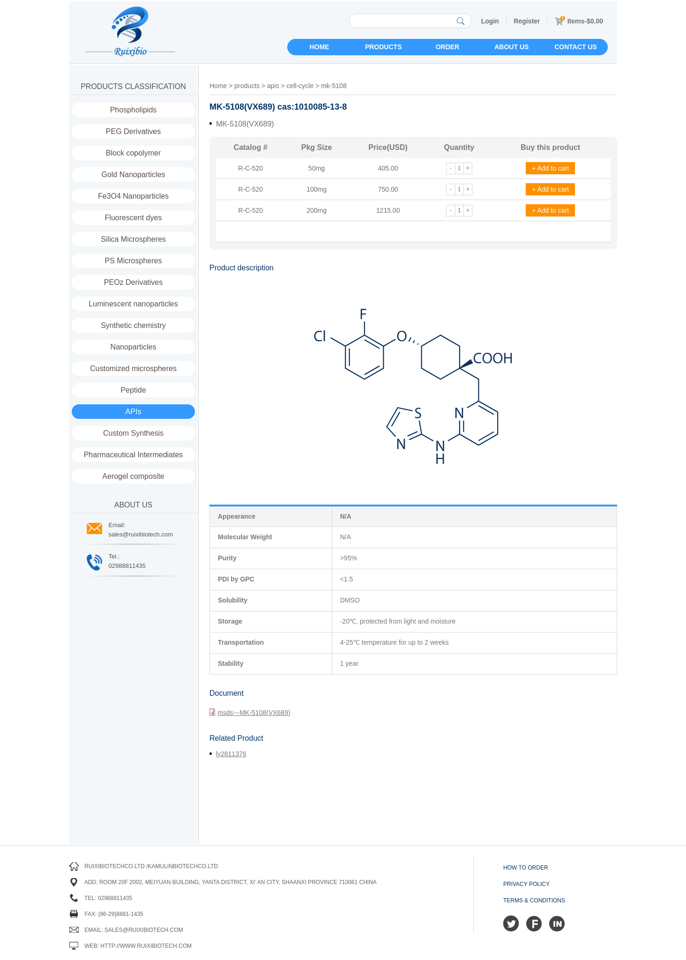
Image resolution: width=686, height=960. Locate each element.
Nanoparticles (134, 347)
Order (448, 47)
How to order (525, 867)
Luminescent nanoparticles (133, 304)
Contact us (575, 47)
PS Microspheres (133, 261)
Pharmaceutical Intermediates (133, 455)
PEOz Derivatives (133, 282)
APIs (134, 412)
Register (527, 21)
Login (490, 21)
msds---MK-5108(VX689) (250, 712)
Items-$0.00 (579, 21)
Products (383, 47)
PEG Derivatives (133, 131)
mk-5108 (333, 85)
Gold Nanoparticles (133, 175)
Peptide (133, 390)
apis (273, 85)
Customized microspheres (133, 368)
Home (319, 47)
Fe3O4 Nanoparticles (133, 196)
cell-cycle (300, 85)
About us (511, 47)
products (247, 85)
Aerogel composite (133, 476)
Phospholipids (133, 110)
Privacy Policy (526, 884)
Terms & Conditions (534, 900)
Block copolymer (133, 153)
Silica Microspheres (133, 239)
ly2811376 (231, 754)
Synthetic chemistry (133, 325)
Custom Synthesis (133, 433)
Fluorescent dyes (133, 218)
